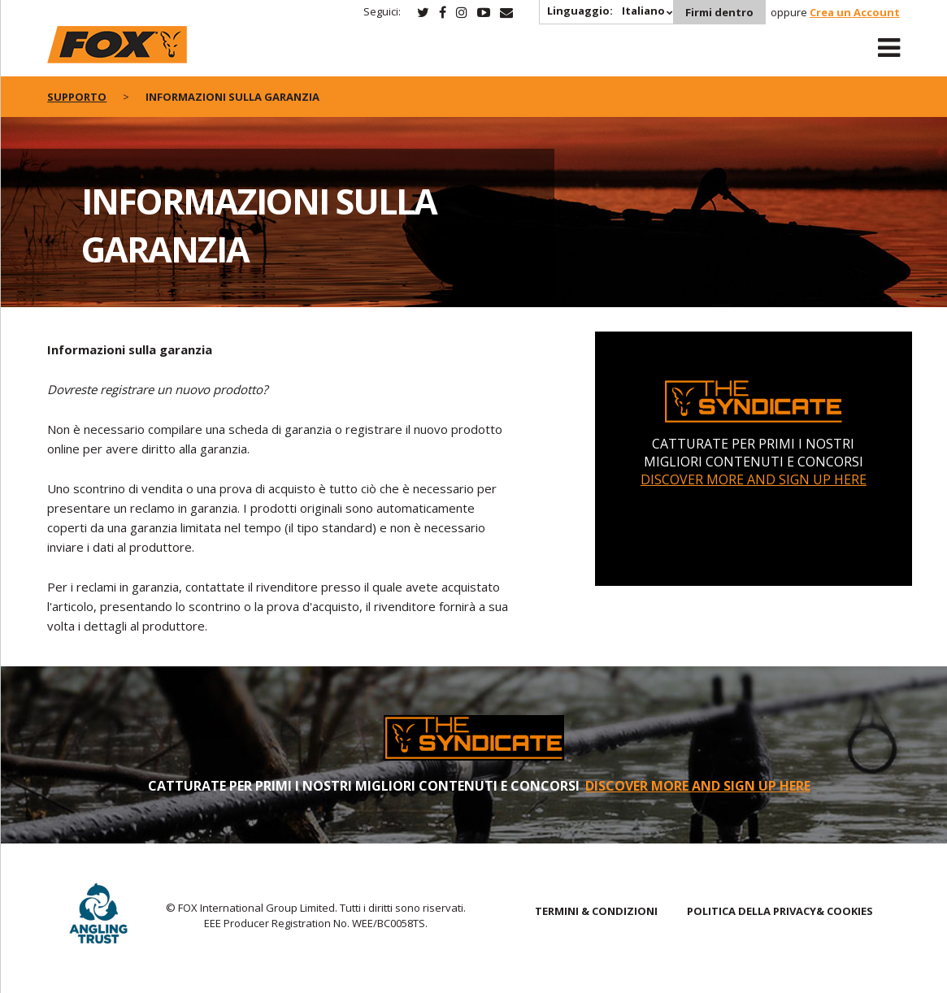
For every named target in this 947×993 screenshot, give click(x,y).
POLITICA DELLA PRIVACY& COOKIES (780, 911)
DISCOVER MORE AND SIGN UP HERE (754, 479)
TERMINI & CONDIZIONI (596, 911)
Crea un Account (855, 12)
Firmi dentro (719, 12)
